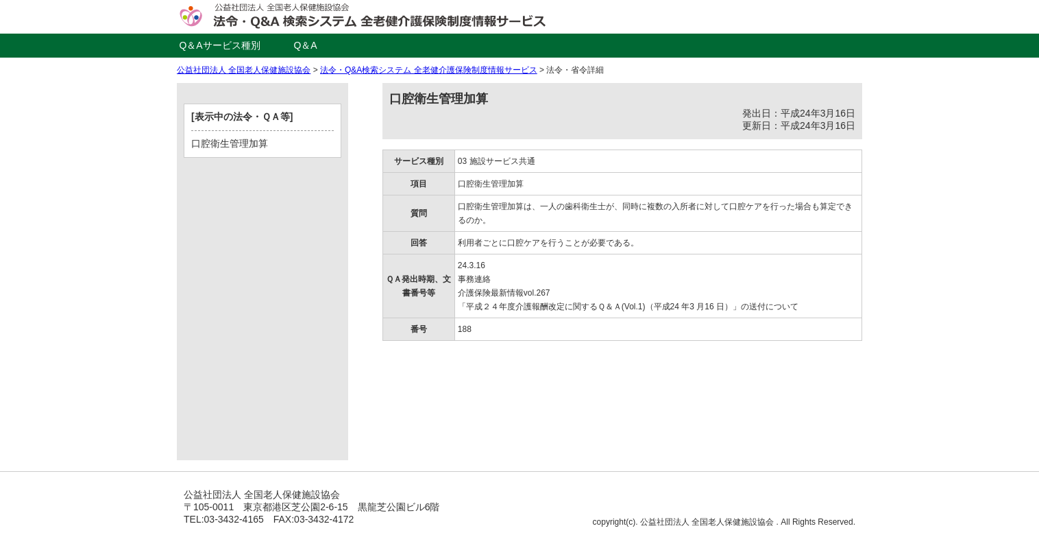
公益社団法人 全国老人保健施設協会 (243, 70)
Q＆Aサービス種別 (219, 45)
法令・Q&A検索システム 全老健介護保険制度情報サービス (428, 70)
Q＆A (305, 45)
